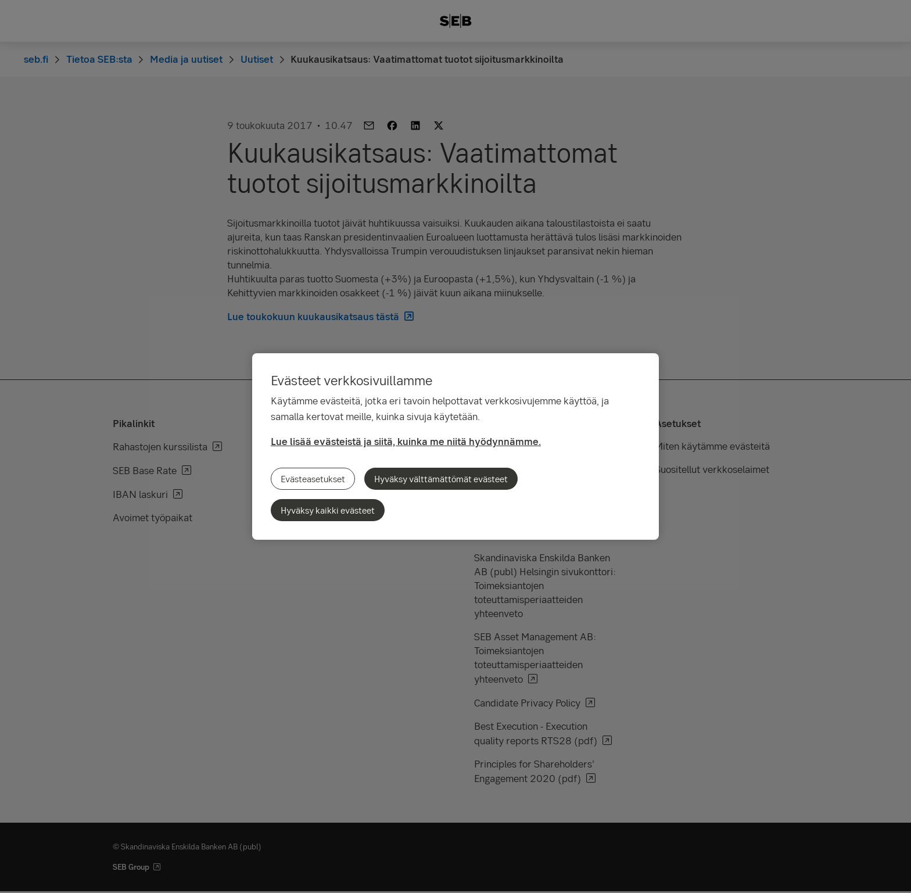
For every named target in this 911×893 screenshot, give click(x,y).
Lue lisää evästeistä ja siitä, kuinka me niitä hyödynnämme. (406, 441)
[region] (455, 446)
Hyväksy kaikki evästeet (328, 510)
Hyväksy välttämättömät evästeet (441, 479)
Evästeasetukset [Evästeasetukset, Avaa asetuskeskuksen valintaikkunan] (313, 479)
